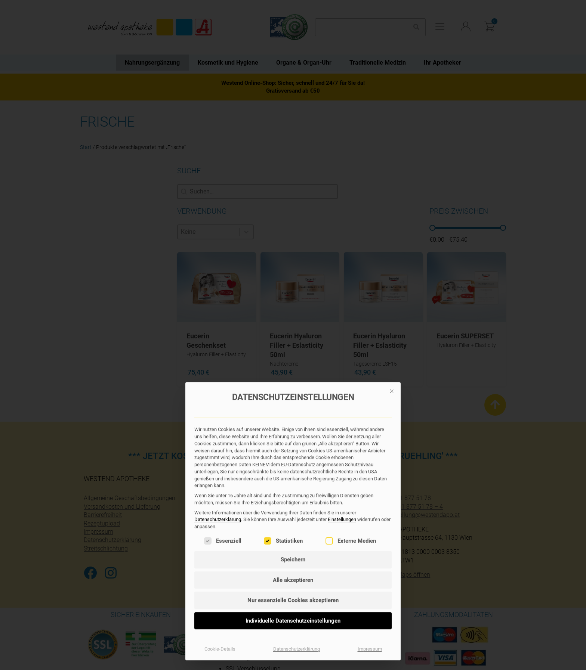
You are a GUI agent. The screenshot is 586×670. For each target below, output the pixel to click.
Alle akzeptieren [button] (293, 419)
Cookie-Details (219, 488)
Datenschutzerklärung (217, 359)
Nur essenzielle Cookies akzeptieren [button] (293, 439)
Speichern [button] (293, 398)
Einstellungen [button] (342, 359)
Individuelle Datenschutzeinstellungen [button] (293, 459)
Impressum (370, 488)
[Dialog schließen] (392, 230)
